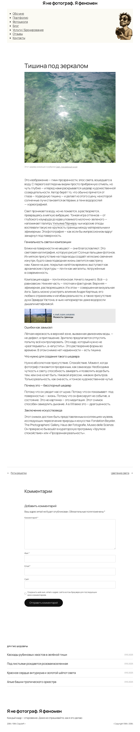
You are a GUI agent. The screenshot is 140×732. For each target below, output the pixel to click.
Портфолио (20, 18)
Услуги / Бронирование (28, 30)
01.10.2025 (128, 654)
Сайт (26, 579)
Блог (16, 26)
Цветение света (120, 473)
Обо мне (18, 13)
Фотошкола (20, 22)
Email (27, 566)
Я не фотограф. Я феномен (70, 3)
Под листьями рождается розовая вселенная (37, 663)
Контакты (19, 38)
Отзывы (18, 34)
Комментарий (31, 517)
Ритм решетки (19, 473)
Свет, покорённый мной (66, 166)
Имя (27, 553)
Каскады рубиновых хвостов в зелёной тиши (37, 654)
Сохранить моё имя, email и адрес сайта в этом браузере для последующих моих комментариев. (62, 593)
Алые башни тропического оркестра (31, 681)
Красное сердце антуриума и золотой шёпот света (41, 672)
